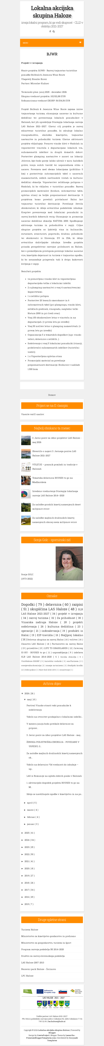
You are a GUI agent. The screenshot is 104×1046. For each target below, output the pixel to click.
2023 (27, 847)
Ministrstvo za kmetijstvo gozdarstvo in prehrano (48, 936)
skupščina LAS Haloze (49, 609)
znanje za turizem (55, 665)
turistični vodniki (53, 661)
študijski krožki (75, 665)
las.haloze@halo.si (56, 1021)
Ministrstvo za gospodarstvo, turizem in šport (46, 942)
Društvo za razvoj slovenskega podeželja (43, 955)
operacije (27, 630)
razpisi (77, 604)
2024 (27, 839)
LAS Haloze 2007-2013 (32, 962)
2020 (27, 868)
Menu (52, 43)
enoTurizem (73, 661)
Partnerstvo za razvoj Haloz (67, 643)
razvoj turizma (39, 618)
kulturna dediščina (61, 626)
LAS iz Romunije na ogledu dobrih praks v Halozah (54, 775)
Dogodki (28, 604)
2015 (27, 904)
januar (31, 824)
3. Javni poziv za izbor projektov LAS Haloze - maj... (54, 735)
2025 (27, 832)
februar (31, 817)
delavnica (54, 604)
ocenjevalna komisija (31, 665)
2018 (27, 882)
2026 (27, 693)
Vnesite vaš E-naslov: (32, 414)
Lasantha (70, 1035)
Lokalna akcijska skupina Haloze (52, 11)
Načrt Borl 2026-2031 (47, 670)
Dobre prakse (30, 670)
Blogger (52, 1033)
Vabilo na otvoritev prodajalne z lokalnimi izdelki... (55, 716)
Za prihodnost (66, 618)
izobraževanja (51, 630)
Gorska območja (69, 657)
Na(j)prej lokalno (72, 635)
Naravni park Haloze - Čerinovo (38, 969)
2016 (27, 896)
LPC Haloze (27, 975)
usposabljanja (60, 652)
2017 (27, 889)
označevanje (65, 670)
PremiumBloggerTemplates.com (41, 1038)
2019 (27, 875)
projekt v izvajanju (70, 613)
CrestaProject (43, 1035)
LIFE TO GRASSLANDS (56, 648)
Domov (52, 394)
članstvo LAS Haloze (33, 643)
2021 (27, 861)
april (30, 802)
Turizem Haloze (29, 929)
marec (30, 809)
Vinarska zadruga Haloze (40, 622)
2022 (27, 854)
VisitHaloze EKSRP (30, 661)
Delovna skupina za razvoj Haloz (45, 639)
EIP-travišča (45, 635)
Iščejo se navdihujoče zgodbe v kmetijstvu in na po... (54, 794)
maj (29, 699)
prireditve (32, 648)
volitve (74, 639)
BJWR (52, 54)
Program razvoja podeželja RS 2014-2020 (42, 949)
